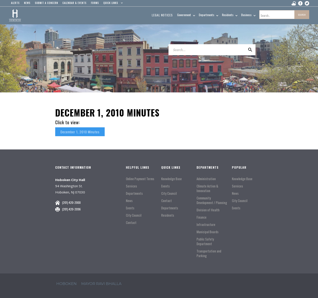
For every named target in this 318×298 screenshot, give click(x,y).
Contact (131, 222)
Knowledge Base (171, 178)
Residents (167, 215)
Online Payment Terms (140, 178)
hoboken (66, 283)
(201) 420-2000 (71, 202)
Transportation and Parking (209, 253)
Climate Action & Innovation (207, 188)
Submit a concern (46, 3)
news (27, 3)
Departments (134, 193)
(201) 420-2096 (71, 209)
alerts (15, 3)
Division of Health (208, 210)
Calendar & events (74, 3)
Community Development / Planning (212, 200)
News (129, 200)
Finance (201, 217)
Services (131, 186)
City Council (133, 215)
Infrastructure (206, 224)
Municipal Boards (207, 231)
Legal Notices (162, 15)
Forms (95, 3)
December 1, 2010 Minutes (80, 131)
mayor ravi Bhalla (101, 283)
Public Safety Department (205, 241)
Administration (206, 178)
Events (130, 208)
